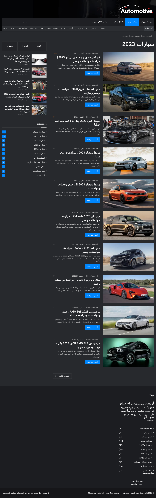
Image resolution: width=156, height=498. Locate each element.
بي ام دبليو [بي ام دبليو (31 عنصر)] (127, 403)
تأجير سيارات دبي (136, 481)
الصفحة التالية (62, 376)
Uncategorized (39, 171)
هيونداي (64, 28)
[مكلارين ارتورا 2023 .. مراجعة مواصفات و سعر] (128, 289)
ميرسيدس (94, 28)
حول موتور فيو (36, 493)
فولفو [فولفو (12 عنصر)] (147, 411)
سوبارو (48, 28)
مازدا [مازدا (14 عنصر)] (152, 414)
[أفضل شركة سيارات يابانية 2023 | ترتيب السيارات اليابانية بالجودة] (39, 98)
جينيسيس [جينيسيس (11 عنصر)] (141, 408)
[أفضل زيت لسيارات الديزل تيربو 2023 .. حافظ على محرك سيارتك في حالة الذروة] (39, 85)
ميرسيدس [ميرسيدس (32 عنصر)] (141, 414)
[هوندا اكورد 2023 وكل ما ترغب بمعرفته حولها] (128, 130)
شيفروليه (33, 28)
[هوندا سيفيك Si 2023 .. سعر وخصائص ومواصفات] (128, 193)
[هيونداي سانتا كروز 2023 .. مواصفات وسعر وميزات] (128, 98)
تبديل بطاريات (136, 484)
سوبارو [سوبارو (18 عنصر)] (134, 407)
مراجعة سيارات (146, 22)
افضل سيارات (117, 22)
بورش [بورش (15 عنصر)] (138, 403)
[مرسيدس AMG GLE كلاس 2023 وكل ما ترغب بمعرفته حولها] (128, 352)
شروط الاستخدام (23, 493)
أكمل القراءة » (92, 73)
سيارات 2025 (39, 154)
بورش (12, 28)
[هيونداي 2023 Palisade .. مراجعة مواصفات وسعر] (128, 225)
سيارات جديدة (131, 22)
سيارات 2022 (39, 145)
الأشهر (39, 46)
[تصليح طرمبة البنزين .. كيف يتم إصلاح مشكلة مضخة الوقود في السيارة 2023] (39, 110)
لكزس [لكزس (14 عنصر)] (124, 411)
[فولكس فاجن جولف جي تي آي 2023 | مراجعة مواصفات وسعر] (128, 66)
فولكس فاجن (22, 28)
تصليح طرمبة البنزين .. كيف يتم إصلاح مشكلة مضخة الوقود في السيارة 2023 (17, 109)
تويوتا (103, 28)
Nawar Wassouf (92, 53)
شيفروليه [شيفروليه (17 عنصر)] (125, 407)
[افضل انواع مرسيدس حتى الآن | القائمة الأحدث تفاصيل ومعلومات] (39, 73)
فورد (41, 28)
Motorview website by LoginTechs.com (103, 493)
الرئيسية (150, 36)
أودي (71, 28)
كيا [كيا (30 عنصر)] (129, 410)
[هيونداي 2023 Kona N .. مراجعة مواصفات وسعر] (128, 257)
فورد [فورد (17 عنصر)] (151, 410)
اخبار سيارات (40, 176)
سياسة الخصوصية (9, 493)
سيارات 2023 (39, 141)
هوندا (5, 28)
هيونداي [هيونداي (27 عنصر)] (148, 417)
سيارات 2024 (39, 150)
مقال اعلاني (40, 167)
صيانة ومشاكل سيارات (100, 22)
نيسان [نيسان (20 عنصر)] (130, 414)
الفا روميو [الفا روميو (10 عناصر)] (144, 404)
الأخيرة (25, 46)
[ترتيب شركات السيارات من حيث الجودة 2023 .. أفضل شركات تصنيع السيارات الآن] (39, 60)
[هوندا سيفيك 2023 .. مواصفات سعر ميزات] (128, 161)
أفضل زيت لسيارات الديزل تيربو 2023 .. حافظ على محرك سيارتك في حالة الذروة (16, 84)
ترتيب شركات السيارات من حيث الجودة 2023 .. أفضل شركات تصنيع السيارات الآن (17, 59)
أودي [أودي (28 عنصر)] (150, 403)
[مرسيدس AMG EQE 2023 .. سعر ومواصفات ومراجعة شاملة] (128, 320)
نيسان (55, 28)
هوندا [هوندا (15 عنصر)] (124, 414)
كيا (87, 28)
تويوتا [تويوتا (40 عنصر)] (149, 406)
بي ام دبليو (79, 28)
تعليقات (10, 46)
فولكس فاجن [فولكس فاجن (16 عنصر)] (137, 410)
